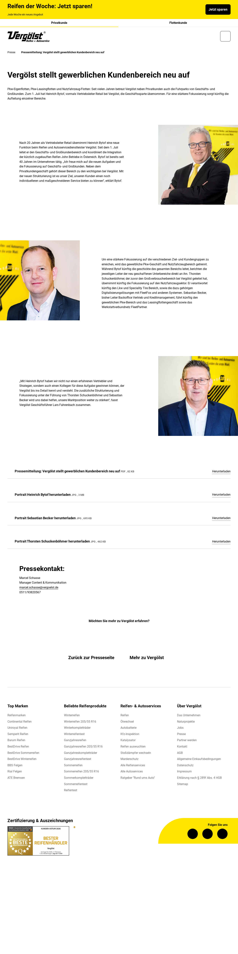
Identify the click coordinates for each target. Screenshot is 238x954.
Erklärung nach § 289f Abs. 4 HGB (199, 778)
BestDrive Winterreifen (21, 760)
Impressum (184, 772)
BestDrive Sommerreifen (23, 753)
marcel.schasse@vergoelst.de (38, 588)
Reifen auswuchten (133, 747)
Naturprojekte (186, 722)
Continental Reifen (19, 722)
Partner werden (187, 741)
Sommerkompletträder (78, 778)
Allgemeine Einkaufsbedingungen (199, 760)
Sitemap (182, 785)
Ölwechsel (127, 722)
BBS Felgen (14, 766)
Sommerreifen (73, 766)
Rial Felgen (14, 772)
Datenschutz (185, 766)
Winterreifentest (74, 735)
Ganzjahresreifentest (77, 760)
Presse (181, 735)
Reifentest (70, 791)
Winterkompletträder (77, 728)
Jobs (180, 728)
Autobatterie (128, 728)
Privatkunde (59, 23)
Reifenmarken (16, 716)
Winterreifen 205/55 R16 (80, 722)
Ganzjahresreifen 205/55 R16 (83, 747)
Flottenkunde (178, 23)
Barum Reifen (16, 741)
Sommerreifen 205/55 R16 (81, 772)
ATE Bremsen (16, 778)
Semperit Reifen (17, 735)
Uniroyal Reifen (17, 728)
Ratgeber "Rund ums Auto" (137, 778)
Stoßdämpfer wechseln (135, 753)
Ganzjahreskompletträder (80, 753)
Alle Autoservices (131, 772)
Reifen (124, 716)
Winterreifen (72, 716)
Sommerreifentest (75, 785)
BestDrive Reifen (18, 747)
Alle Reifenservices (132, 766)
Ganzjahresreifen (75, 741)
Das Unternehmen (188, 716)
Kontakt (182, 747)
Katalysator (128, 741)
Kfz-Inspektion (129, 735)
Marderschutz (129, 760)
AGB (180, 753)
